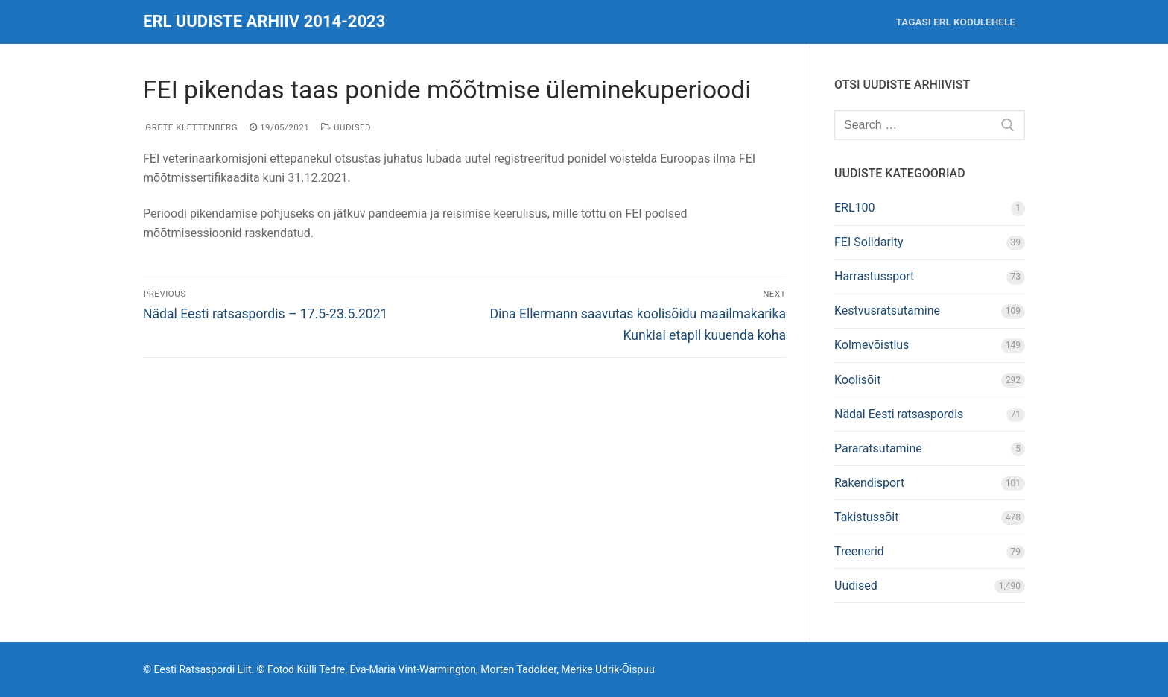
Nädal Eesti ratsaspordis (898, 414)
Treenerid (859, 551)
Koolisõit (857, 380)
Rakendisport (869, 483)
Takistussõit (866, 517)
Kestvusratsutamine (887, 310)
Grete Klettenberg (190, 127)
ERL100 (854, 208)
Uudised (346, 127)
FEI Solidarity (869, 242)
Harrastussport (874, 276)
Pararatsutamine (878, 448)
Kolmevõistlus (871, 345)
